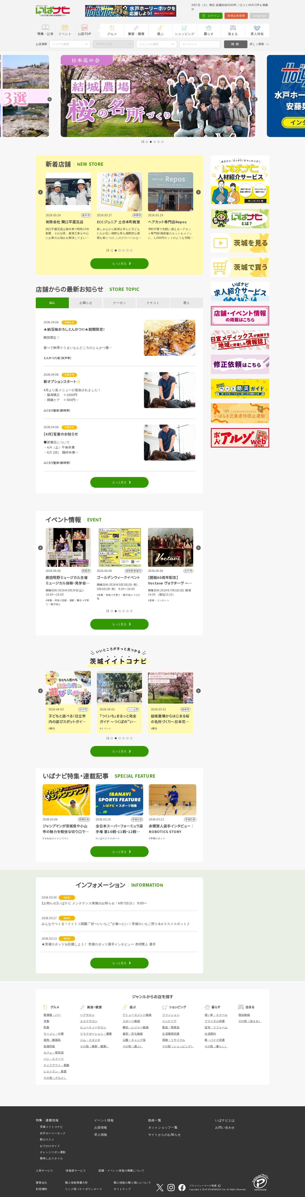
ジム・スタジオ (90, 1040)
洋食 (46, 1021)
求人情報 (257, 34)
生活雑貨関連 (171, 1033)
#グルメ (53, 728)
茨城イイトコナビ (51, 1126)
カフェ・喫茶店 (54, 1052)
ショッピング (185, 34)
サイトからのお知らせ (164, 1134)
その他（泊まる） (249, 1021)
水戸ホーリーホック (53, 1133)
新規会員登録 (236, 15)
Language (259, 15)
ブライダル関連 (215, 1021)
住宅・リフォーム (216, 1027)
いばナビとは (225, 1120)
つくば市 (184, 709)
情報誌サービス (76, 1170)
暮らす (209, 34)
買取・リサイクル (173, 1040)
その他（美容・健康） (94, 1046)
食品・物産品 (171, 1027)
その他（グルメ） (55, 1077)
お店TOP (84, 34)
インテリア (169, 1021)
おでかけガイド (50, 1145)
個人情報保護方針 (76, 1182)
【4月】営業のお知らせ (61, 434)
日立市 (134, 709)
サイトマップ (122, 1189)
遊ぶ (160, 34)
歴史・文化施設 (133, 1033)
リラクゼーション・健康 (96, 1033)
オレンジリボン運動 (53, 1152)
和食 (46, 1027)
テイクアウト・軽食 (56, 1065)
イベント (64, 34)
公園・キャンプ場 (134, 1040)
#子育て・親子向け (173, 595)
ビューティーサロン (93, 1027)
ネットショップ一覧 (163, 1127)
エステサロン (88, 1021)
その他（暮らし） (216, 1046)
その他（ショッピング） (178, 1046)
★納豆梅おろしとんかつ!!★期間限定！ (74, 330)
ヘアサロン (87, 1014)
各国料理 (49, 1046)
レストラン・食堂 (55, 1071)
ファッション (171, 1014)
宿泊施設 (244, 1014)
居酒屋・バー (52, 1014)
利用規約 (41, 1189)
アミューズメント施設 (137, 1014)
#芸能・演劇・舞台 (71, 600)
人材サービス (44, 1170)
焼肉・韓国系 (52, 1040)
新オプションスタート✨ (62, 382)
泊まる (233, 34)
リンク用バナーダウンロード (83, 1189)
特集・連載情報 (47, 1120)
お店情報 (100, 1127)
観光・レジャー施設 (136, 1027)
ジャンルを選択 (148, 44)
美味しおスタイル (51, 1158)
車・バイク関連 (215, 1040)
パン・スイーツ (54, 1058)
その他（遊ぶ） (133, 1046)
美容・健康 (136, 34)
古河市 (83, 709)
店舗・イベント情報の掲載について (121, 1170)
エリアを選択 (61, 44)
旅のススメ (47, 1139)
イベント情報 (104, 1120)
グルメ (112, 34)
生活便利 (210, 1033)
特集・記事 (45, 34)
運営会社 (41, 1182)
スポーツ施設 (131, 1021)
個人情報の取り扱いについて (132, 1182)
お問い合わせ (225, 1127)
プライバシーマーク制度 (203, 1185)
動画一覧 (154, 1120)
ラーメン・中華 (54, 1033)
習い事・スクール (216, 1014)
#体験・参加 (53, 600)
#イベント (156, 728)
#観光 (103, 728)
